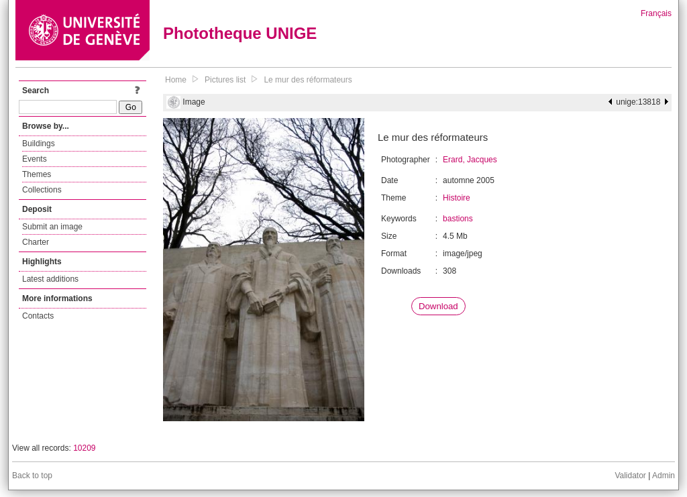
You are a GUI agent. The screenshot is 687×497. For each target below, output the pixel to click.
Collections (42, 190)
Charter (35, 242)
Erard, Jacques (470, 159)
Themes (36, 174)
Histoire (456, 198)
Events (34, 159)
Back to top (32, 475)
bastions (458, 218)
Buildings (38, 143)
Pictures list (225, 80)
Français (656, 13)
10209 (84, 448)
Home (176, 80)
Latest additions (50, 279)
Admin (663, 475)
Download (438, 306)
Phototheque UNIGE (240, 33)
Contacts (38, 316)
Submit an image (52, 226)
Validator (630, 475)
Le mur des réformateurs (308, 80)
